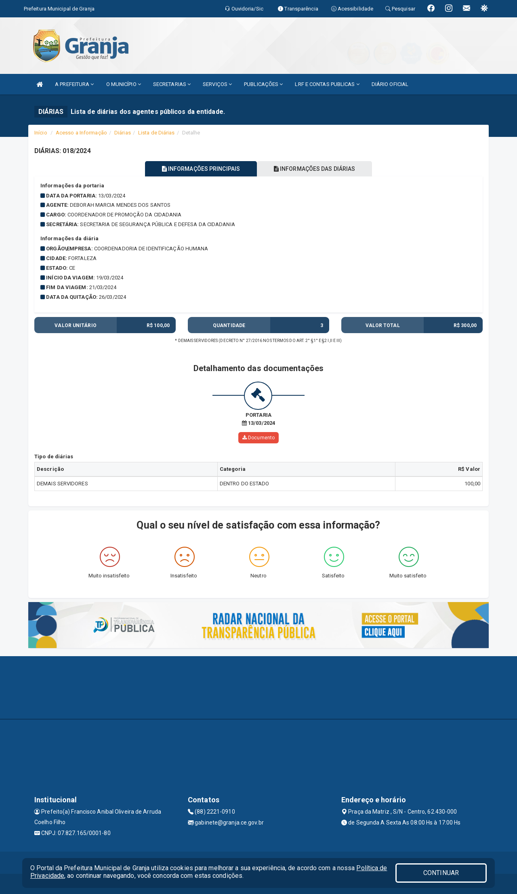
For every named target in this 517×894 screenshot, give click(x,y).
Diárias (122, 133)
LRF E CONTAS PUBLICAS (327, 84)
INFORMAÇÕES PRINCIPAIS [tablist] (201, 169)
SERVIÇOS (217, 84)
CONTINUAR (441, 873)
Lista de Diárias (156, 133)
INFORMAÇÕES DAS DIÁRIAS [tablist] (314, 169)
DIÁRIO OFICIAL (390, 84)
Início (40, 133)
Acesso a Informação (81, 133)
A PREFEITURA (74, 84)
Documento (258, 438)
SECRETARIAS (172, 84)
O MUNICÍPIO (123, 84)
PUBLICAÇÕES (263, 84)
